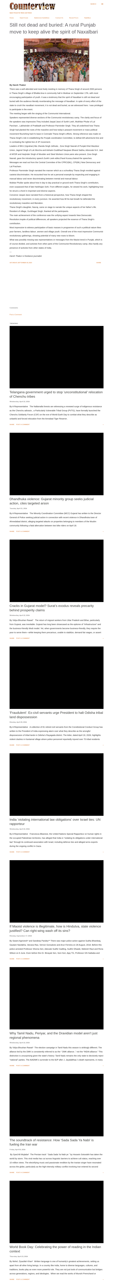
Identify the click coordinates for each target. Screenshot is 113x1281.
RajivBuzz (87, 18)
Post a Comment (16, 314)
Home (12, 18)
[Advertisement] (56, 290)
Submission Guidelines (41, 18)
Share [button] (98, 262)
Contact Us (59, 18)
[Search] (93, 3)
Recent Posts (73, 18)
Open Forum (24, 18)
